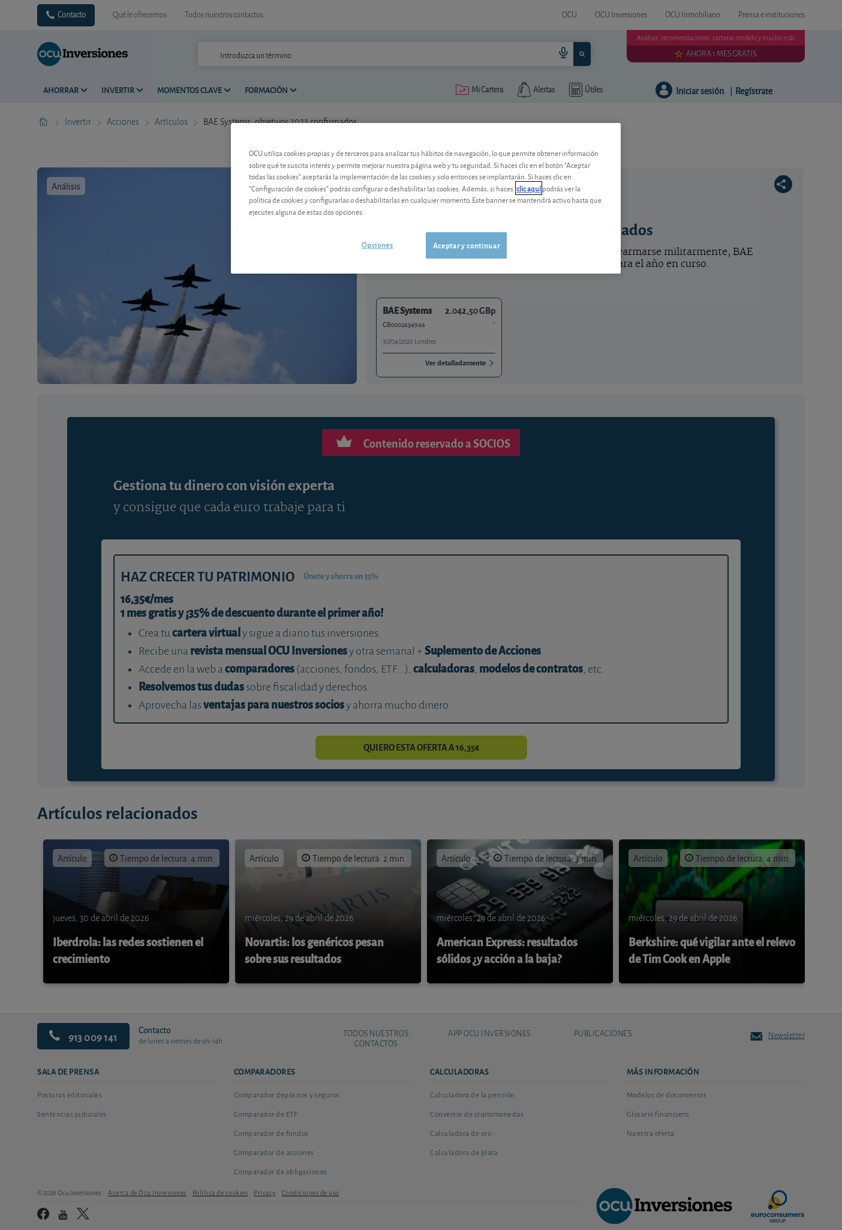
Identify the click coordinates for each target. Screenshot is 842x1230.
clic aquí (528, 188)
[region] (426, 198)
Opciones (377, 244)
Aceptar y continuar (466, 245)
